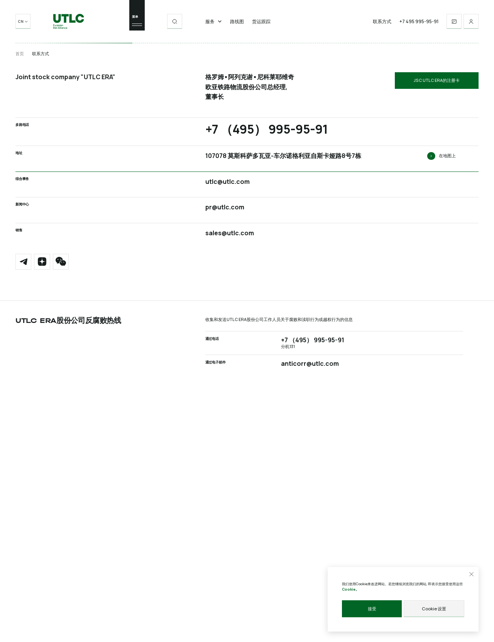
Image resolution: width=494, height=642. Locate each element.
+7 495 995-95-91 (418, 23)
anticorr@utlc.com (310, 362)
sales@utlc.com (229, 233)
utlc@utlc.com (227, 181)
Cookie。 (350, 589)
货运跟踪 (261, 23)
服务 (213, 23)
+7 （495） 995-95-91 (266, 129)
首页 (19, 53)
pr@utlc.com (224, 207)
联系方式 (382, 23)
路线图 (237, 23)
